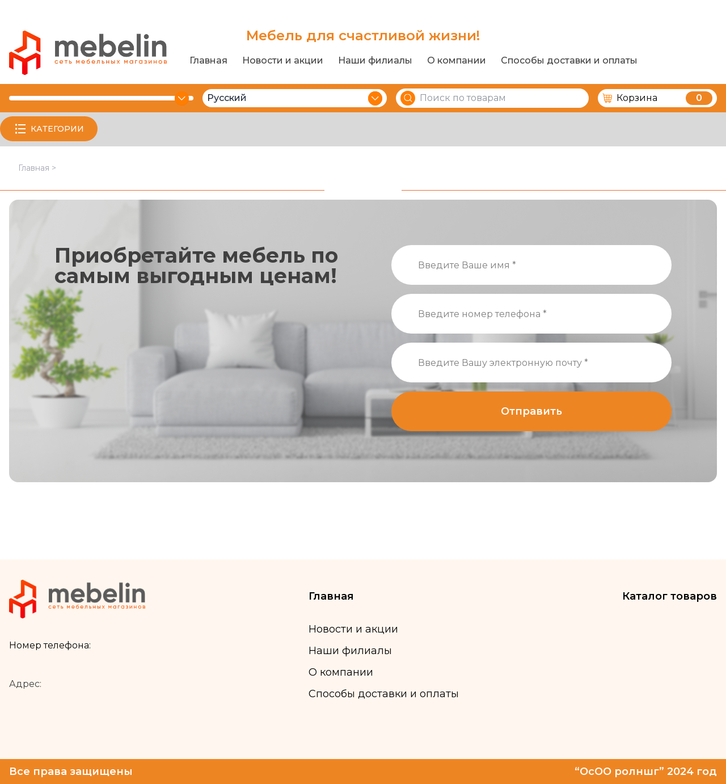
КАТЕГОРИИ (49, 129)
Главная (208, 60)
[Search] (407, 98)
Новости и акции (282, 60)
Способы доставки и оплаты (569, 60)
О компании (456, 60)
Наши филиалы (375, 60)
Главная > (37, 168)
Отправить (531, 411)
